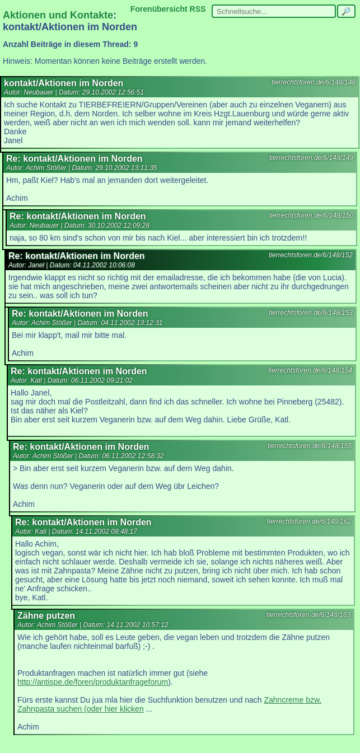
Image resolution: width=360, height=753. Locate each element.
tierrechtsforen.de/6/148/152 (311, 255)
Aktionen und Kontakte (58, 15)
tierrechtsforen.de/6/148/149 (311, 158)
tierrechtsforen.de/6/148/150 (311, 215)
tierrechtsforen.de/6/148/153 (311, 313)
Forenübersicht (159, 8)
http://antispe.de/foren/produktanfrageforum (92, 681)
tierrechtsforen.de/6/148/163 (308, 615)
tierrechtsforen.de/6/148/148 (314, 82)
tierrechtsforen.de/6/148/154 (310, 370)
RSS (198, 8)
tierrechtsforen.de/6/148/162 (309, 521)
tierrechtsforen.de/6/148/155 (310, 446)
